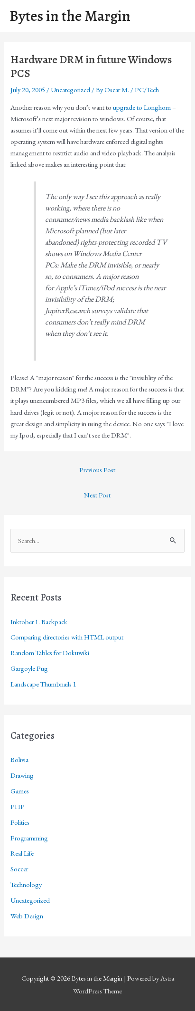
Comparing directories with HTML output (66, 636)
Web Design (26, 915)
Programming (29, 837)
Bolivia (19, 759)
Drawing (22, 775)
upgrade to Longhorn (142, 107)
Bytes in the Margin (69, 16)
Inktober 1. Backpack (38, 621)
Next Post (97, 494)
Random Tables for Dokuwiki (49, 652)
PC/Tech (147, 89)
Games (19, 790)
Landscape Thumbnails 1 (43, 683)
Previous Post (97, 469)
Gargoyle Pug (29, 668)
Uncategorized (70, 89)
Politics (19, 822)
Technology (26, 884)
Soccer (19, 868)
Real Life (22, 853)
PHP (17, 806)
